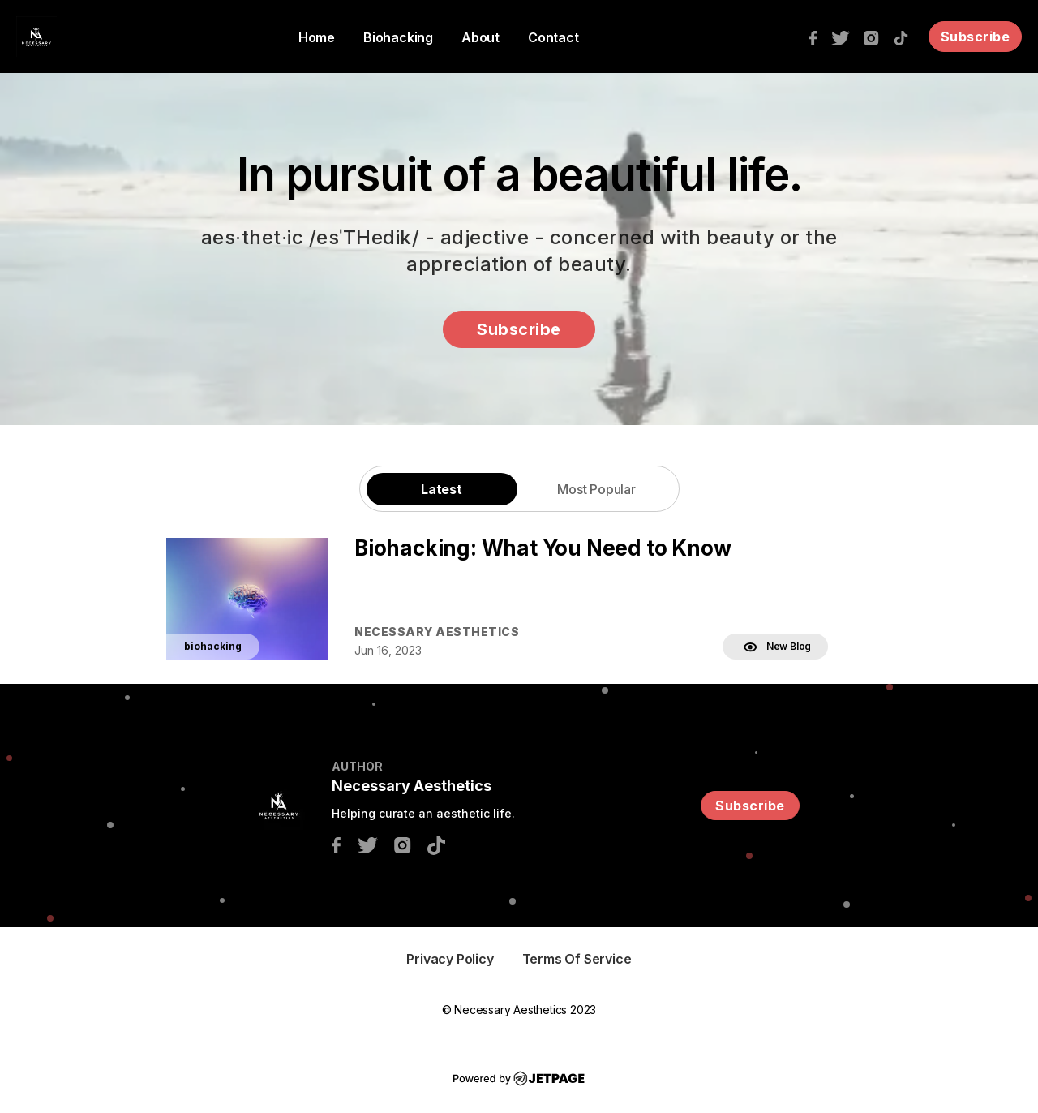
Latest (441, 489)
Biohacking (398, 37)
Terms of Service (577, 959)
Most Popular (596, 489)
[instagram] (875, 36)
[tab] (442, 489)
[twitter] (844, 36)
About (480, 37)
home (316, 37)
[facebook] (817, 36)
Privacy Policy (449, 959)
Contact (553, 37)
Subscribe (975, 36)
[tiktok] (905, 36)
